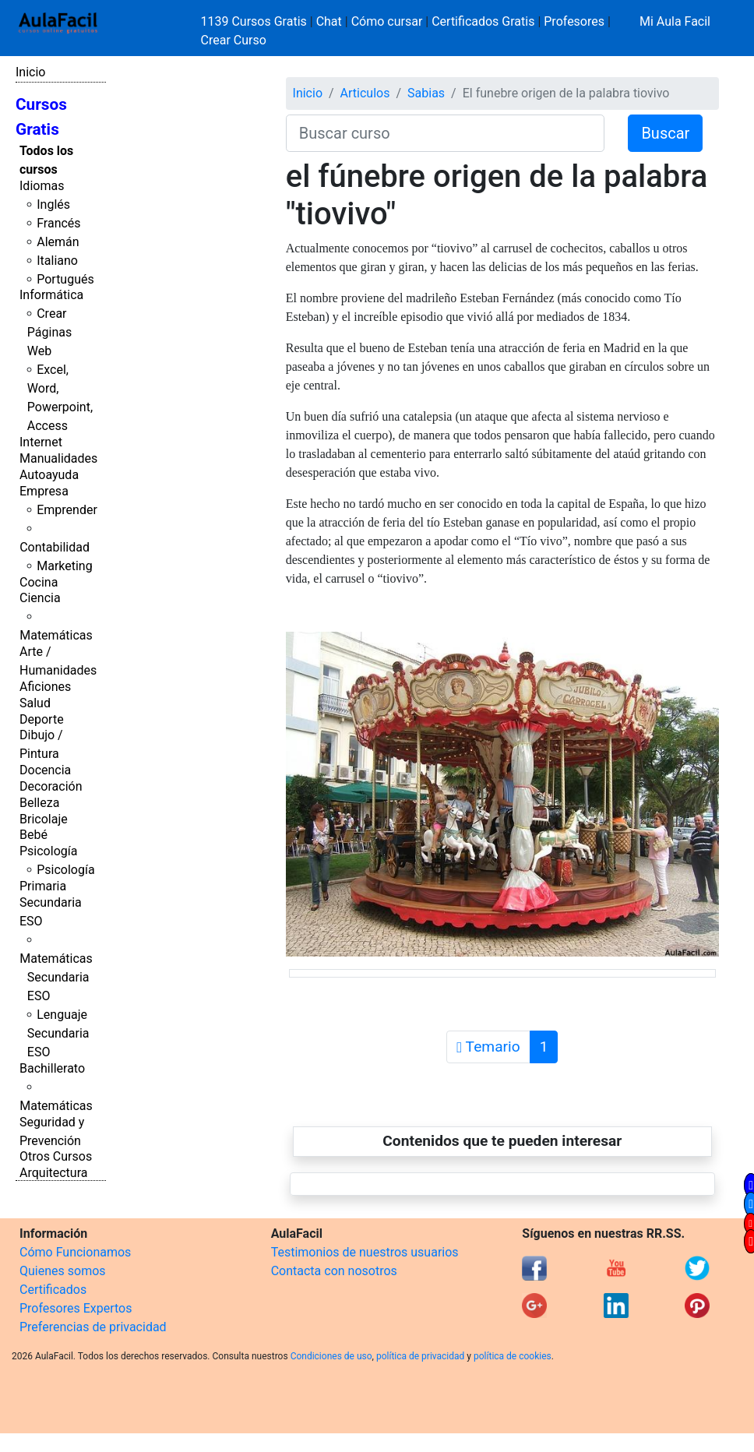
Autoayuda (49, 474)
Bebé (33, 834)
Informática (51, 294)
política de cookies (512, 1356)
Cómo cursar (387, 21)
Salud (35, 703)
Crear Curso (233, 40)
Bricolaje (43, 819)
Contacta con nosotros (334, 1270)
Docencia (45, 770)
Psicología (48, 851)
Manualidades (58, 458)
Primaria (42, 886)
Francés (58, 223)
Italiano (57, 260)
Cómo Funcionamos (75, 1252)
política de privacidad (420, 1356)
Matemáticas (56, 635)
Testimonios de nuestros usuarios (365, 1252)
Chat (329, 21)
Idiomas (41, 185)
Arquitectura (53, 1172)
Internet (40, 442)
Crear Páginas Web (49, 332)
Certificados (52, 1289)
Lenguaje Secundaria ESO (58, 1033)
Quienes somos (62, 1270)
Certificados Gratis (483, 21)
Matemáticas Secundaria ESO (56, 977)
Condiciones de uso (331, 1356)
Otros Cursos (55, 1156)
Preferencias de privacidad (93, 1327)
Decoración (51, 786)
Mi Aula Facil (674, 21)
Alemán (58, 241)
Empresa (44, 491)
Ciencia (40, 597)
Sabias (426, 93)
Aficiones (45, 686)
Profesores (574, 21)
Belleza (39, 802)
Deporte (41, 719)
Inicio (30, 72)
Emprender (67, 509)
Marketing (64, 566)
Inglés (53, 204)
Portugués (65, 279)
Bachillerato (52, 1068)
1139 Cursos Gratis (255, 21)
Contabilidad (54, 547)
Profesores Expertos (75, 1308)
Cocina (38, 582)
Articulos (365, 93)
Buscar (665, 133)
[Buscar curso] (445, 133)
